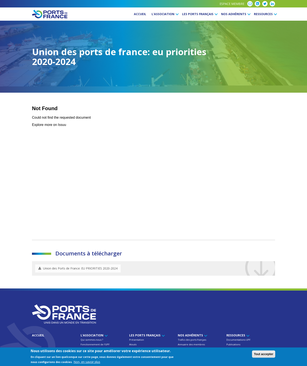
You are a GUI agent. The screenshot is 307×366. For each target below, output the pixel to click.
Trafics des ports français (192, 339)
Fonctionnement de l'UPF (95, 344)
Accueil (140, 14)
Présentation (136, 339)
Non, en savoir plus (87, 362)
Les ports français (199, 14)
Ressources (265, 14)
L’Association (164, 14)
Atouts (132, 344)
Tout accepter (263, 354)
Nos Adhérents (235, 14)
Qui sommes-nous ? (92, 339)
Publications (233, 344)
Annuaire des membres (191, 344)
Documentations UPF (238, 339)
